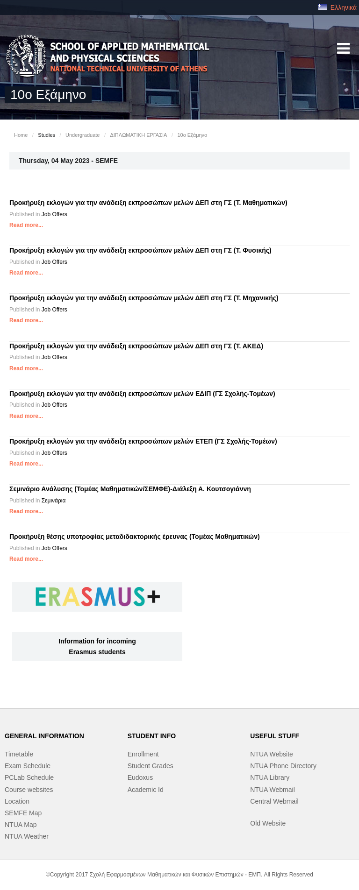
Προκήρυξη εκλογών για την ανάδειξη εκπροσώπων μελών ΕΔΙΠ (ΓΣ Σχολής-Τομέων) (142, 393)
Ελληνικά (337, 7)
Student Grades (150, 766)
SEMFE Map (23, 813)
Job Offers (54, 214)
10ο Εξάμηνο (192, 135)
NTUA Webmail (272, 789)
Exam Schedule (27, 766)
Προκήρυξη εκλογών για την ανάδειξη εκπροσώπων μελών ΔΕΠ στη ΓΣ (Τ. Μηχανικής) (144, 298)
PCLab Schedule (29, 777)
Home (21, 135)
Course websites (29, 789)
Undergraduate (82, 135)
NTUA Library (269, 777)
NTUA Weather (27, 836)
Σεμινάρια (54, 500)
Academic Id (146, 789)
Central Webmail (274, 801)
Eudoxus (140, 777)
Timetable (19, 754)
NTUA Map (20, 824)
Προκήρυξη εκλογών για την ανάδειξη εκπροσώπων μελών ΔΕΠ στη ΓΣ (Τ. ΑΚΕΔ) (136, 346)
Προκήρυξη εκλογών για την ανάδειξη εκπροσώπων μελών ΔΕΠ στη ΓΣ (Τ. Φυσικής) (140, 250)
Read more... (26, 225)
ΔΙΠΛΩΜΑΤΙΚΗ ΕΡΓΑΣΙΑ (138, 135)
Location (17, 801)
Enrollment (143, 754)
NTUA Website (271, 754)
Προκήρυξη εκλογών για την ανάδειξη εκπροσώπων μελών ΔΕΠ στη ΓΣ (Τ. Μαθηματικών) (148, 202)
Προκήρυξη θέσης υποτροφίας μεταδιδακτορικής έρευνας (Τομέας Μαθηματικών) (134, 536)
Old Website (268, 823)
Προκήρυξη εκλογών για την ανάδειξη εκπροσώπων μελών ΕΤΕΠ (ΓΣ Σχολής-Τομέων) (143, 441)
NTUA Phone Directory (283, 766)
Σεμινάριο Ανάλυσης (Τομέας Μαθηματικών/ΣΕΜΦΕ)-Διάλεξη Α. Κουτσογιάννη (130, 489)
